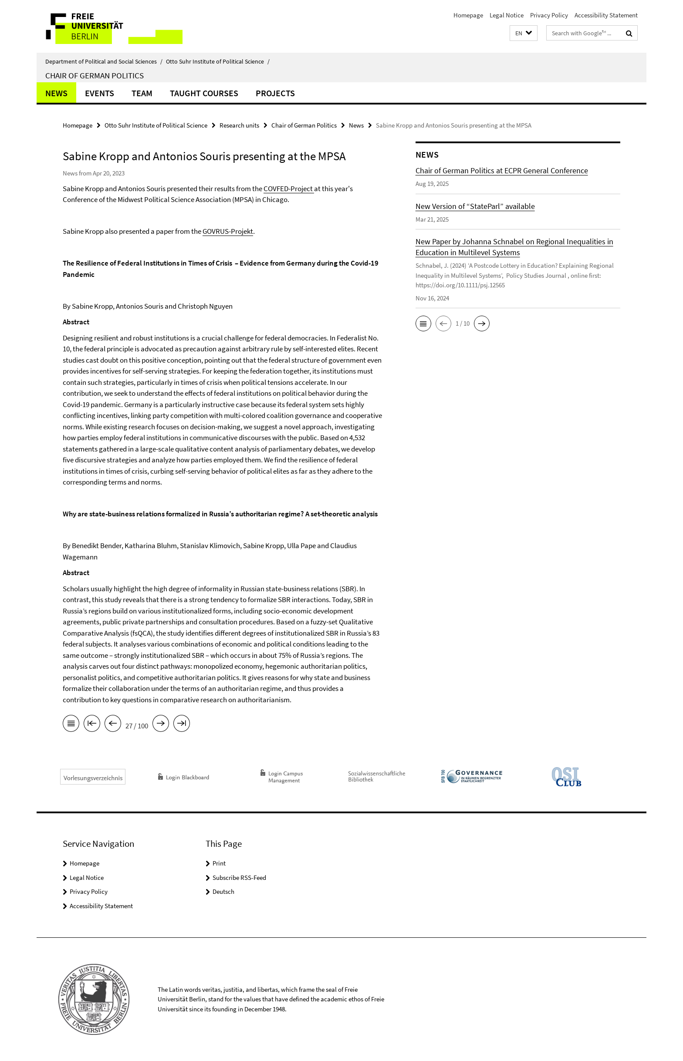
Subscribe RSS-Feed (239, 877)
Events (99, 93)
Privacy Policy (549, 15)
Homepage (468, 15)
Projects (275, 93)
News (56, 93)
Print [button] (219, 863)
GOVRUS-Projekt (228, 231)
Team (142, 93)
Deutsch (223, 891)
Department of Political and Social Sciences (103, 61)
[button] (524, 33)
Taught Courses (204, 93)
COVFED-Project (289, 188)
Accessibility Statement (606, 15)
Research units (239, 125)
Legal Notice (507, 15)
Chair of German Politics (94, 75)
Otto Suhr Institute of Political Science (218, 61)
